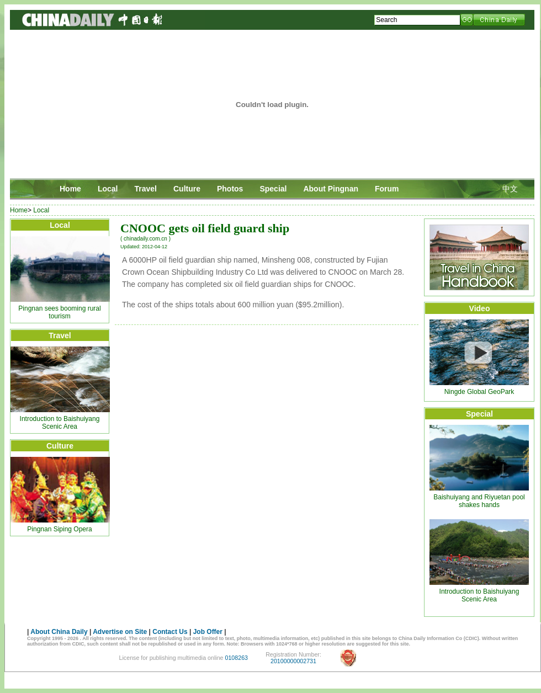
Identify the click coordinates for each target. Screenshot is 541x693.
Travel (145, 188)
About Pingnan (330, 188)
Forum (387, 188)
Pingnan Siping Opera (59, 529)
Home (70, 188)
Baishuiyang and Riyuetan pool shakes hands (478, 501)
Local (108, 188)
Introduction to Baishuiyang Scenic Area (60, 422)
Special (273, 188)
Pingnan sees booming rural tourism (59, 312)
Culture (186, 188)
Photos (230, 188)
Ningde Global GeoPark (479, 392)
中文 (510, 188)
